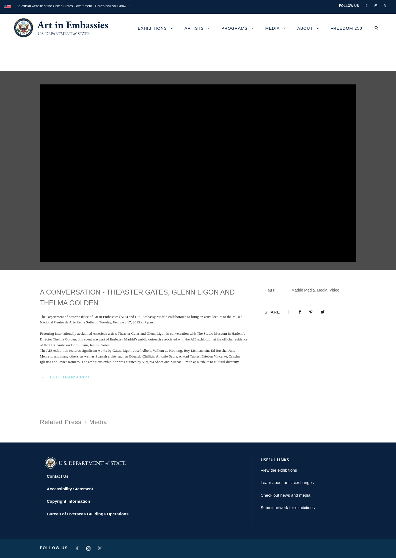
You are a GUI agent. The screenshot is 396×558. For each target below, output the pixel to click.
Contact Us (57, 476)
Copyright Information (68, 501)
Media (272, 28)
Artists (194, 28)
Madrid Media (303, 290)
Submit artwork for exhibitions (288, 507)
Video (334, 290)
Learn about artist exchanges (287, 482)
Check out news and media (285, 495)
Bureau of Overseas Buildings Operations (88, 514)
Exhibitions (152, 28)
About (305, 28)
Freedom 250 (346, 28)
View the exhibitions (279, 470)
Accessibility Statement (70, 488)
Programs (234, 28)
